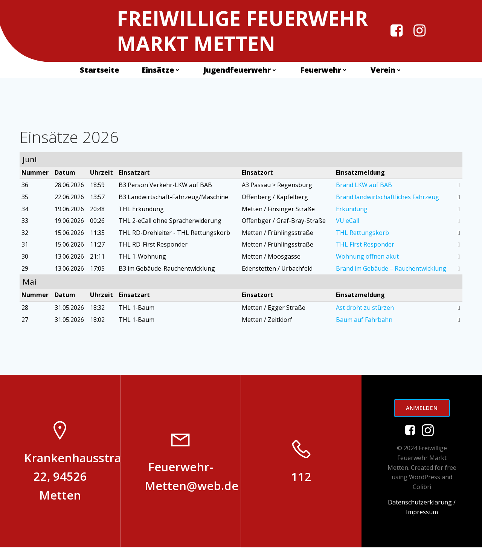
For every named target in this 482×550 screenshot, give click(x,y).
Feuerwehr (324, 70)
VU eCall (347, 222)
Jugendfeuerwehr (240, 70)
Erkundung (351, 210)
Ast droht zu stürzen (365, 309)
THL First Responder (365, 246)
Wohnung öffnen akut (367, 257)
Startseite (99, 70)
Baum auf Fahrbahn (364, 321)
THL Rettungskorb (362, 234)
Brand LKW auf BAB (364, 186)
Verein (386, 70)
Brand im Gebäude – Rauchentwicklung (391, 269)
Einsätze (161, 70)
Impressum (422, 514)
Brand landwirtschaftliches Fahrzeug (387, 198)
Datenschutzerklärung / (422, 505)
